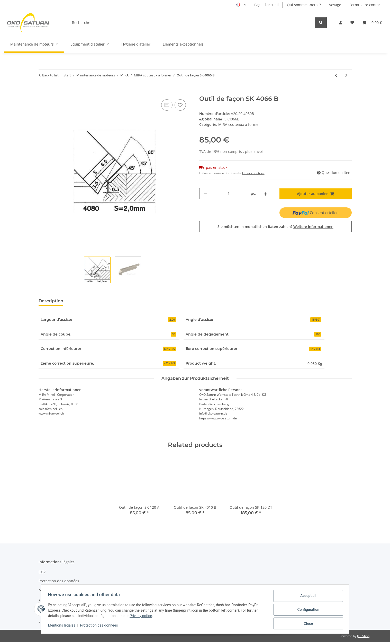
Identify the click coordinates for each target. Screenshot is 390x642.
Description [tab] (51, 300)
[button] (340, 22)
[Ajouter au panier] (43, 92)
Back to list (50, 75)
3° (173, 334)
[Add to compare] (167, 105)
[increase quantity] (265, 193)
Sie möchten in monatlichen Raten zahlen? (275, 226)
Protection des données (100, 626)
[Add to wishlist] (180, 105)
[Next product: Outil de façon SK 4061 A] (346, 75)
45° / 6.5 (169, 363)
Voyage (335, 4)
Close (307, 624)
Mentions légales (63, 626)
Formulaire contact (365, 4)
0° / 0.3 (315, 349)
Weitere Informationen (313, 226)
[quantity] (229, 193)
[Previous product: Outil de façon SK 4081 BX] (336, 75)
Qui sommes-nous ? (304, 4)
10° (317, 334)
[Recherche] (191, 22)
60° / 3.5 (169, 349)
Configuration (307, 610)
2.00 (172, 319)
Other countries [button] (253, 173)
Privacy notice (142, 616)
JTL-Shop (363, 636)
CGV (42, 571)
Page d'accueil (266, 4)
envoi (258, 151)
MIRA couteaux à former (239, 124)
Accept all (307, 597)
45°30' (316, 319)
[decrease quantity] (205, 193)
